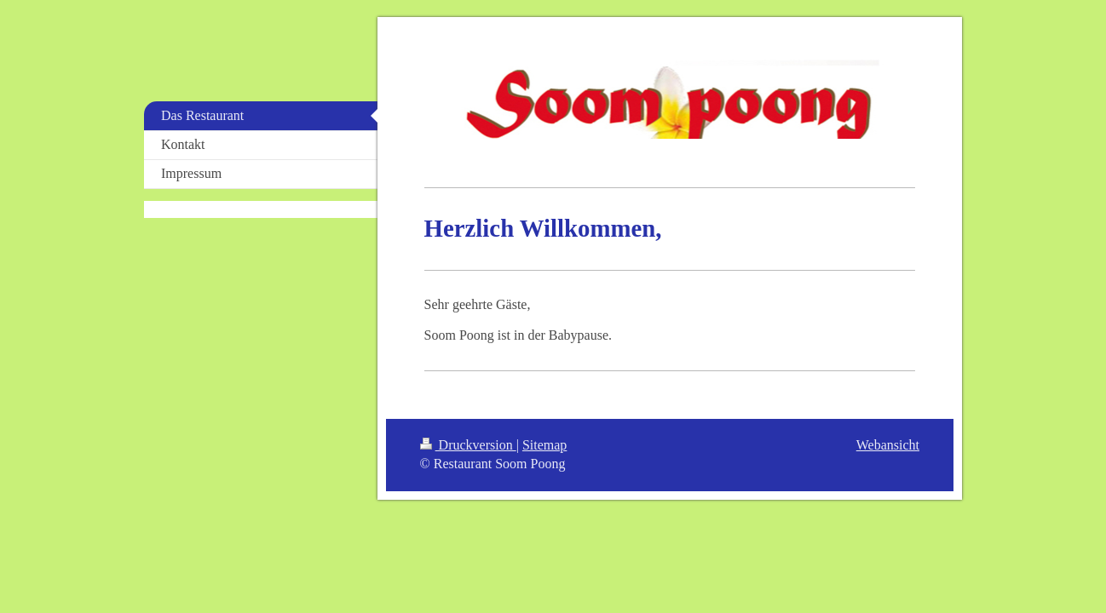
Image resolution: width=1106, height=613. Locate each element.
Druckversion (468, 445)
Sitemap (544, 445)
